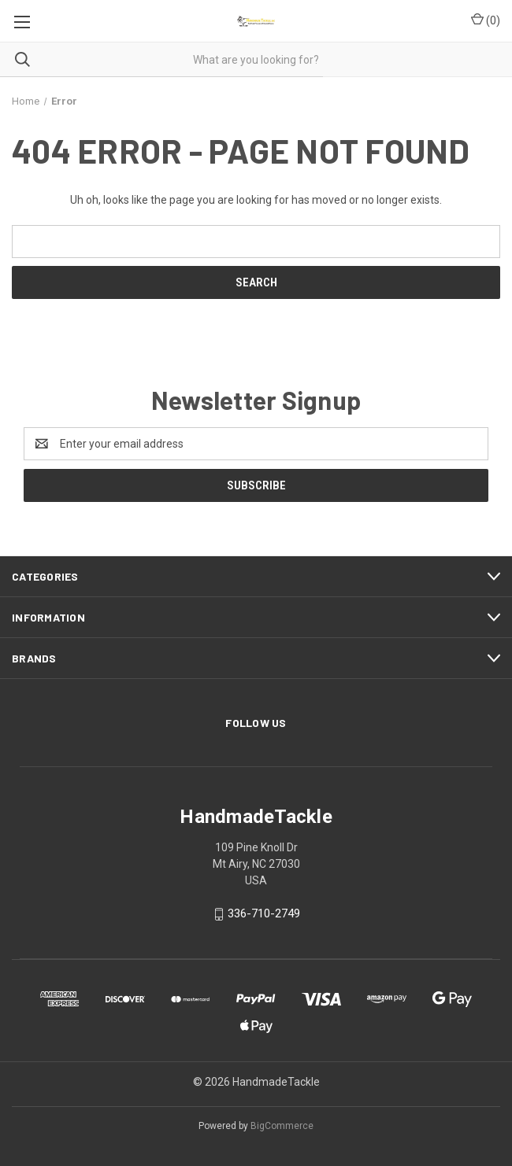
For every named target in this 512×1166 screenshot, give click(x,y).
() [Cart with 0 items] (485, 20)
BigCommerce (282, 1125)
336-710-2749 (264, 913)
